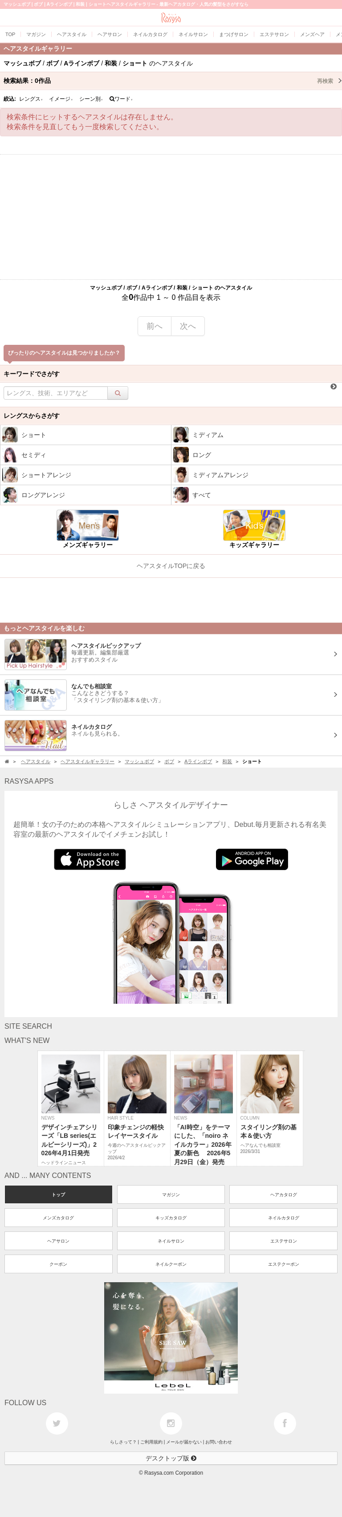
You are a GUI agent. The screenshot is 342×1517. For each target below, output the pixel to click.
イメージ (61, 99)
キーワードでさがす (32, 373)
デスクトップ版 (171, 1458)
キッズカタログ (171, 1217)
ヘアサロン (58, 1241)
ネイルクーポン (171, 1264)
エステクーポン (283, 1264)
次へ (188, 326)
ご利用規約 (151, 1441)
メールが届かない (184, 1441)
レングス (31, 99)
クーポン (58, 1264)
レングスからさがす (32, 415)
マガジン (171, 1194)
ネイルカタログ (283, 1217)
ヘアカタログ (283, 1194)
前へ (155, 326)
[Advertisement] (171, 217)
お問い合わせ (218, 1441)
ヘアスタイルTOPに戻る (171, 565)
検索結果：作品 (173, 80)
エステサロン (283, 1241)
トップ (58, 1194)
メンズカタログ (58, 1217)
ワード (121, 99)
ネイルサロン (171, 1241)
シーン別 (91, 99)
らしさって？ (123, 1441)
